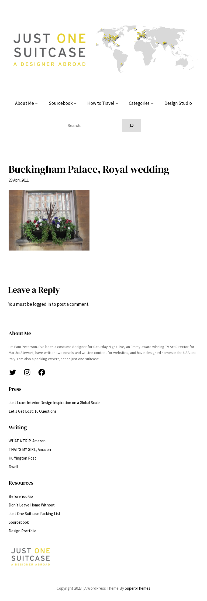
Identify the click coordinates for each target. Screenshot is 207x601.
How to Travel (100, 103)
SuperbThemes (137, 588)
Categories (139, 103)
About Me (24, 103)
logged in (42, 304)
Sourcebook (61, 103)
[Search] (131, 125)
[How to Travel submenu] (116, 103)
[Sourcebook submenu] (75, 103)
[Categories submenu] (152, 103)
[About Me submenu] (36, 103)
